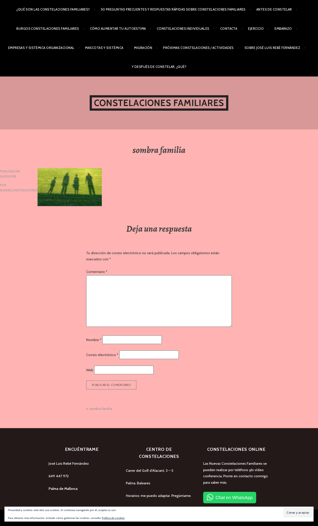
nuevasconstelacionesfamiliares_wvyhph (33, 190)
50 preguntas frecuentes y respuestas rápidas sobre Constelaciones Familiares (173, 9)
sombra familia (100, 409)
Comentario (96, 272)
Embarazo (283, 29)
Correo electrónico (102, 355)
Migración (143, 48)
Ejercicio (256, 29)
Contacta (228, 29)
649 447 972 (59, 476)
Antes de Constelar (274, 9)
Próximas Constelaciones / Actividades (198, 48)
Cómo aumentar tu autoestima (118, 29)
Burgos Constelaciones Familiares (47, 29)
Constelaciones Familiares (159, 102)
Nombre (93, 340)
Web (89, 370)
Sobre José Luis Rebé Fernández (272, 48)
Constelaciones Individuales (183, 29)
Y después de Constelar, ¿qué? (159, 67)
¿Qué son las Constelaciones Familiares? (53, 9)
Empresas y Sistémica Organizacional (41, 48)
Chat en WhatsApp (234, 497)
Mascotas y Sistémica (104, 48)
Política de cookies (113, 518)
